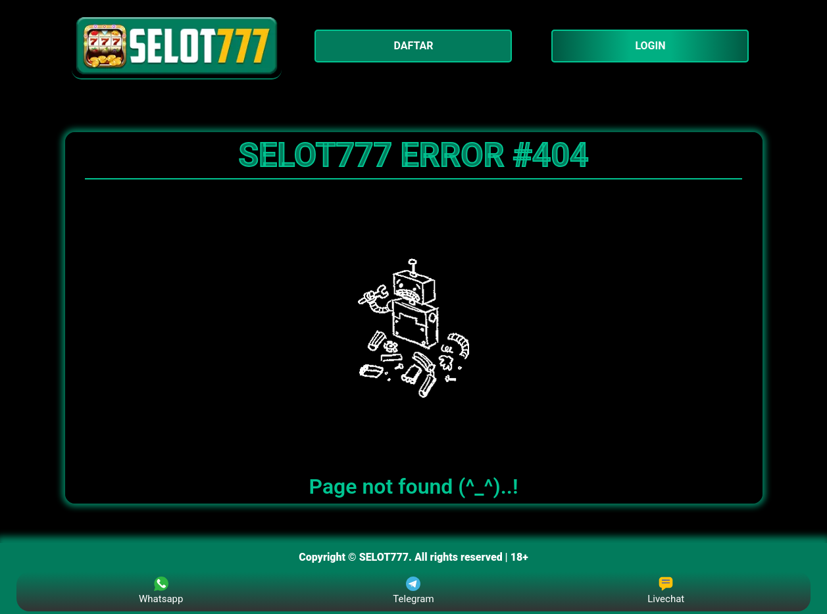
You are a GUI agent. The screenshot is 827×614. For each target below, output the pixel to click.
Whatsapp (161, 591)
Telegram (413, 591)
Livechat (665, 591)
